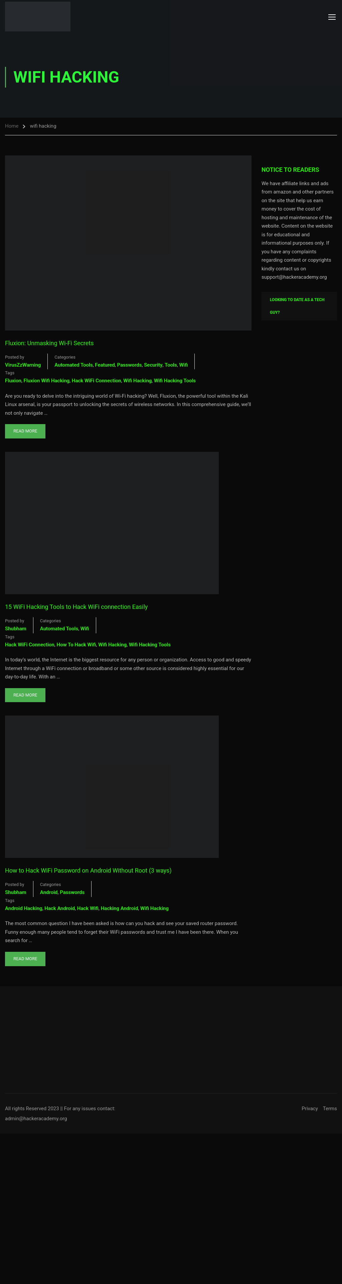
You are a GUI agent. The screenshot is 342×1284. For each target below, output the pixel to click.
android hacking (23, 908)
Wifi (183, 365)
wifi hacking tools (175, 381)
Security (153, 365)
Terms (330, 1109)
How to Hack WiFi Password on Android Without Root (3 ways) (88, 870)
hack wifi (88, 908)
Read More (25, 428)
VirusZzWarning (23, 365)
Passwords (129, 365)
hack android (59, 908)
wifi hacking (137, 381)
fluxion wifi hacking (47, 381)
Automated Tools (73, 365)
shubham (15, 629)
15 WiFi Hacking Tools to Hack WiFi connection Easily (76, 606)
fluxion (13, 381)
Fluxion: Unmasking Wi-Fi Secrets (49, 343)
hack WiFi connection (96, 381)
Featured (105, 365)
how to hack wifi (76, 645)
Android (49, 892)
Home (11, 126)
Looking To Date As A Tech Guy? (297, 306)
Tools (171, 365)
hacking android (119, 908)
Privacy (310, 1109)
